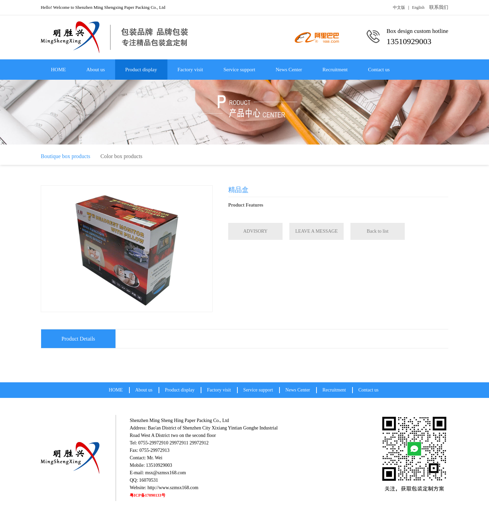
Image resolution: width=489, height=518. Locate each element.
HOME (58, 69)
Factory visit (190, 69)
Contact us (379, 69)
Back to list (377, 231)
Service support (239, 69)
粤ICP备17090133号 (147, 495)
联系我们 (438, 7)
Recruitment (335, 69)
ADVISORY (255, 231)
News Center (289, 69)
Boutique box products (65, 156)
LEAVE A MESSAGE (316, 231)
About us (95, 69)
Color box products (122, 156)
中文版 (399, 7)
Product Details (78, 339)
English (418, 7)
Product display (141, 69)
